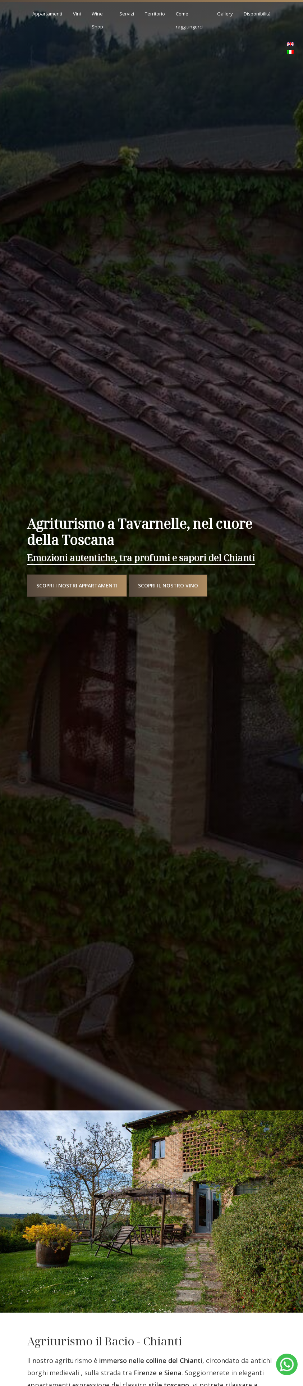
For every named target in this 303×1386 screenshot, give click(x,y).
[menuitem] (290, 44)
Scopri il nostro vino (168, 585)
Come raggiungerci (189, 20)
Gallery (225, 13)
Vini (77, 13)
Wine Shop (97, 20)
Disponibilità (257, 13)
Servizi (126, 13)
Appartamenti (47, 13)
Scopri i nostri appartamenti (77, 585)
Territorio (155, 13)
